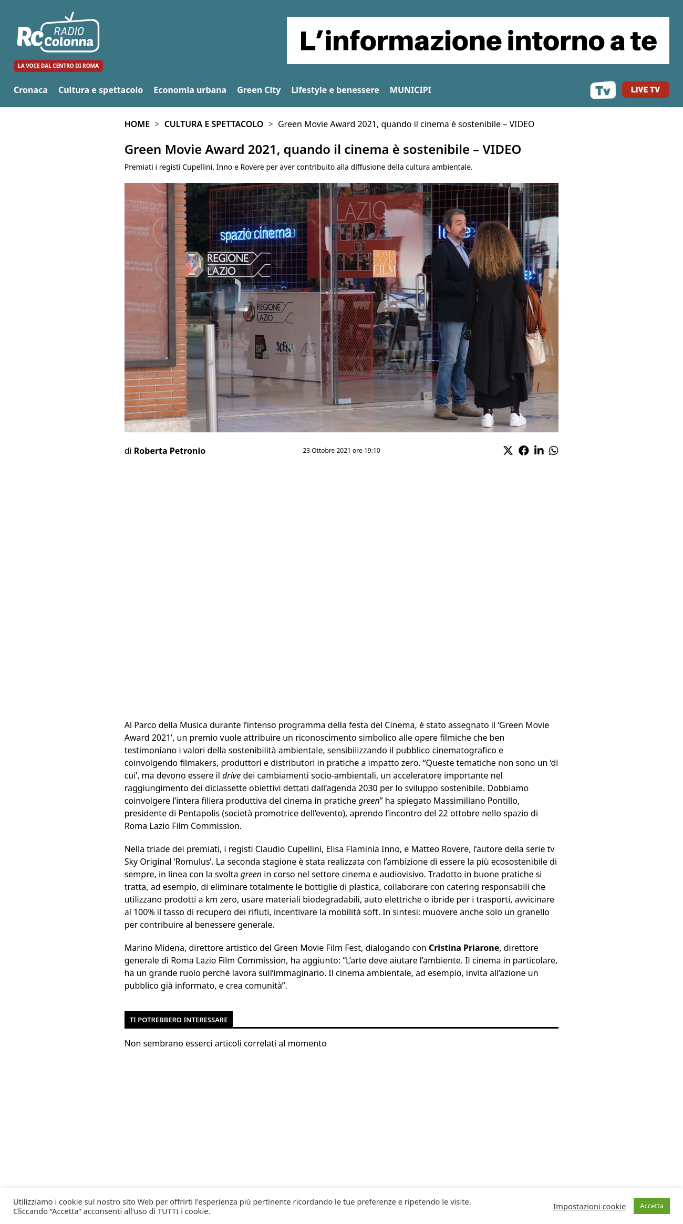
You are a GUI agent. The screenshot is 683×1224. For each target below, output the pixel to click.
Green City (259, 90)
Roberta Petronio (169, 451)
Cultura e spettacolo (100, 90)
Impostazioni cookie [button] (589, 1206)
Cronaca (31, 90)
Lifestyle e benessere (335, 90)
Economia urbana (189, 90)
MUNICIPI (410, 90)
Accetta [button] (652, 1205)
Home (137, 124)
